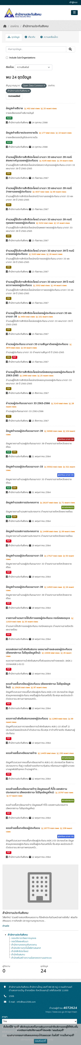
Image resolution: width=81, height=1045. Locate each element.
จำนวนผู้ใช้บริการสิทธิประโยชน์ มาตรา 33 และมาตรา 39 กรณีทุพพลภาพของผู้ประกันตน (39, 221)
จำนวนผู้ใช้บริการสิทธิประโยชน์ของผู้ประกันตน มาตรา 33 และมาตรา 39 (39, 315)
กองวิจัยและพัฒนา (19, 941)
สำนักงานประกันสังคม (36, 26)
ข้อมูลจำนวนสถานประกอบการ (23, 502)
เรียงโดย (10, 67)
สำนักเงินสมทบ (18, 954)
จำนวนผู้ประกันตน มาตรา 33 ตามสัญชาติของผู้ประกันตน (37, 344)
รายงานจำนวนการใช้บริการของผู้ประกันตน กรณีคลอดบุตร (38, 618)
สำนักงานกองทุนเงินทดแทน (24, 944)
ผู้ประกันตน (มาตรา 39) (66, 439)
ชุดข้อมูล (14, 37)
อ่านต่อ (5, 926)
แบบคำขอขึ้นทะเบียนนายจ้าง (21, 753)
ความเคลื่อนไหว (49, 37)
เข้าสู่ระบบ (73, 2)
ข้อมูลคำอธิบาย (15, 108)
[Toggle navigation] (74, 12)
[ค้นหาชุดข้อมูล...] (36, 49)
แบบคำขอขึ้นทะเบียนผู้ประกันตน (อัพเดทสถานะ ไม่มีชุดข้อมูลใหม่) (38, 685)
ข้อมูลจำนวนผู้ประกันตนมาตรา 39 (25, 431)
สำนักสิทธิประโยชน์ (19, 951)
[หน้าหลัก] (5, 26)
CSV (8, 173)
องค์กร (14, 26)
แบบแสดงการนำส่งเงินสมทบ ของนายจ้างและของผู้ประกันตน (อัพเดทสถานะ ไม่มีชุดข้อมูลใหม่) (39, 651)
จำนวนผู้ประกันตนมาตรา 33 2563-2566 (28, 403)
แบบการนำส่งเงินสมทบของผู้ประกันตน (27, 718)
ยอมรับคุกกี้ (40, 1041)
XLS (8, 452)
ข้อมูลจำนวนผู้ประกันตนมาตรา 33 (25, 467)
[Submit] (70, 49)
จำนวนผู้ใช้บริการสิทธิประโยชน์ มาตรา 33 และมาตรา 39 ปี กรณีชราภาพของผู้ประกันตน (40, 283)
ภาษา (4, 1017)
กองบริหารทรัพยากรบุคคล (23, 938)
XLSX (9, 118)
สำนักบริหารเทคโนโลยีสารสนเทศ (26, 948)
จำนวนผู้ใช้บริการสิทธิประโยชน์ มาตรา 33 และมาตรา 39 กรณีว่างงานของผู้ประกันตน (39, 190)
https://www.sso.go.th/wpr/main (61, 1012)
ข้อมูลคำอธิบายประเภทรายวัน (22, 133)
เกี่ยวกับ (30, 37)
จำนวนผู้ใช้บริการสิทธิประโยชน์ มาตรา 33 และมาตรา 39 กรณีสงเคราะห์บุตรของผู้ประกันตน (39, 159)
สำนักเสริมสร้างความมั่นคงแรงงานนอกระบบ (31, 958)
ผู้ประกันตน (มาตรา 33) (66, 475)
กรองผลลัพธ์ (14, 96)
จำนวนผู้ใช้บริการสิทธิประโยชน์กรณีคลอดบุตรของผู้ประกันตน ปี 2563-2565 (40, 374)
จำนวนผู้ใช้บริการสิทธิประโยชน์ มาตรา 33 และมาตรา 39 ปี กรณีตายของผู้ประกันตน (40, 252)
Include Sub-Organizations (20, 57)
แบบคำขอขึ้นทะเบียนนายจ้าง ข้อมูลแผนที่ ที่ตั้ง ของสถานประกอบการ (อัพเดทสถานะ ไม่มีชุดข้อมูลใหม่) (36, 791)
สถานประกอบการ (68, 507)
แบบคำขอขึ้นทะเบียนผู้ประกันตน (23, 828)
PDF (14, 357)
